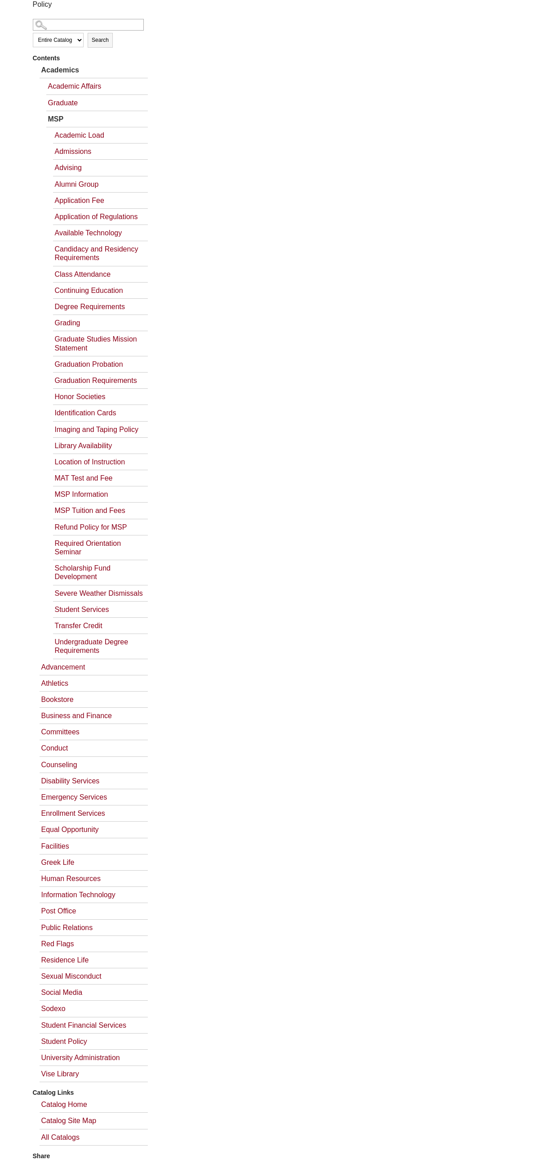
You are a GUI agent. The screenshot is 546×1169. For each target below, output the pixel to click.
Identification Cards (85, 413)
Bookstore (57, 699)
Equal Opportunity (70, 829)
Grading (67, 323)
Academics (60, 70)
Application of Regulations (96, 216)
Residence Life (65, 960)
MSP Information (81, 494)
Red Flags (57, 944)
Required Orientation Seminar (88, 548)
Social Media (62, 992)
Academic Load (79, 135)
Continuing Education (89, 290)
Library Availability (83, 446)
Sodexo (53, 1008)
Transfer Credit (78, 625)
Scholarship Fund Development (83, 572)
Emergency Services (74, 797)
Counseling (59, 765)
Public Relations (67, 927)
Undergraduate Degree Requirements (92, 646)
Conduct (54, 748)
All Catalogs (60, 1137)
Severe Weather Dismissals (99, 593)
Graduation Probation (89, 364)
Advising (68, 167)
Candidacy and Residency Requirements (96, 253)
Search (100, 40)
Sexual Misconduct (71, 976)
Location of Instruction (90, 462)
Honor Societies (80, 396)
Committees (60, 732)
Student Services (82, 609)
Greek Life (58, 862)
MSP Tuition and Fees (90, 510)
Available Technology (88, 233)
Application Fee (79, 200)
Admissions (73, 151)
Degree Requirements (90, 306)
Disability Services (70, 781)
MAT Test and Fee (84, 478)
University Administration (80, 1057)
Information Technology (78, 895)
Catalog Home (64, 1104)
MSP (56, 119)
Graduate (63, 103)
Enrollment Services (73, 813)
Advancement (63, 667)
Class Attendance (83, 274)
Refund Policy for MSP (91, 527)
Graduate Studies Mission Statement (96, 343)
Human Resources (71, 878)
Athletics (54, 683)
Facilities (55, 846)
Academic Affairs (75, 86)
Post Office (58, 911)
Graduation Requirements (96, 380)
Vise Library (60, 1074)
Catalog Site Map (69, 1120)
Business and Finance (76, 715)
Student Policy (64, 1041)
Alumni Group (77, 184)
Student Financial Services (83, 1025)
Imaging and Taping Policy (97, 429)
